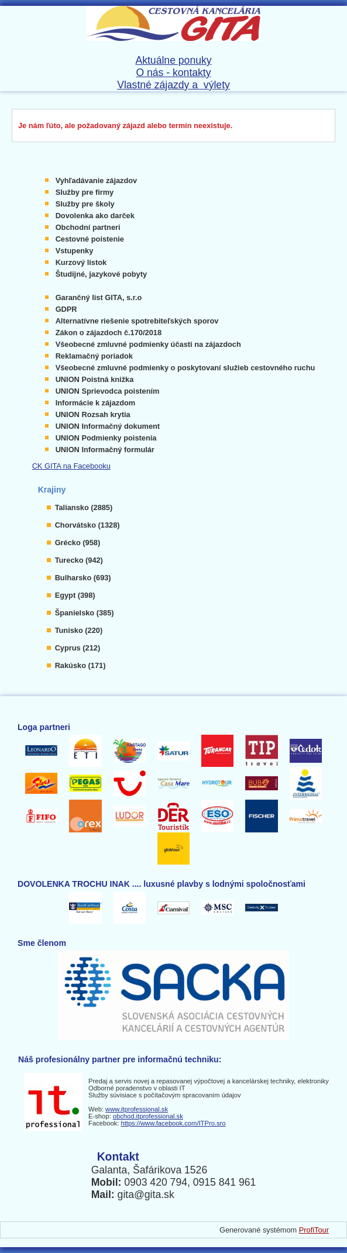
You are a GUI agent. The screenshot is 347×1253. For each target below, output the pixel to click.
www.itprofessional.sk (136, 1109)
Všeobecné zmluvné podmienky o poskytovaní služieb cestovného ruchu (185, 367)
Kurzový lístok (81, 262)
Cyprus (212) (78, 647)
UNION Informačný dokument (108, 426)
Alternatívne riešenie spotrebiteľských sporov (137, 320)
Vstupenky (75, 250)
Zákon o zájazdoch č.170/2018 (109, 332)
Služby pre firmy (85, 192)
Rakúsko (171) (80, 665)
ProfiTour (314, 1230)
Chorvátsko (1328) (87, 525)
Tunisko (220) (79, 630)
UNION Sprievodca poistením (108, 391)
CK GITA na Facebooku (71, 466)
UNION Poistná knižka (95, 379)
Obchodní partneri (88, 227)
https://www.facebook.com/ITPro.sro (173, 1123)
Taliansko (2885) (84, 507)
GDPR (66, 309)
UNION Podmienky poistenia (106, 437)
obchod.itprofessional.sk (148, 1116)
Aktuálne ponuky (173, 60)
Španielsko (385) (84, 612)
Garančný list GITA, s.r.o (99, 297)
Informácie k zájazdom (96, 402)
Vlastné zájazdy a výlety (173, 85)
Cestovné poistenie (90, 239)
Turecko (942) (79, 560)
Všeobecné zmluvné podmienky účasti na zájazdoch (148, 344)
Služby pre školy (85, 203)
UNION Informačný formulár (105, 449)
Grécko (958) (78, 542)
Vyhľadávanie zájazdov (97, 180)
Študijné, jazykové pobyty (101, 274)
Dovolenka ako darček (95, 215)
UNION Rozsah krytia (93, 414)
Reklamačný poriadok (94, 356)
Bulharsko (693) (83, 577)
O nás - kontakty (173, 72)
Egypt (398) (75, 595)
